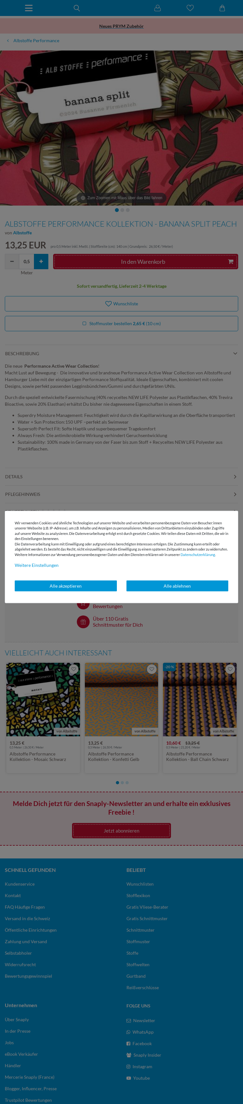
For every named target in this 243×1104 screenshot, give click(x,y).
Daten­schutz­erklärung (198, 554)
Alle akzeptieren (66, 586)
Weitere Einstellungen (37, 565)
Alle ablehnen (177, 586)
